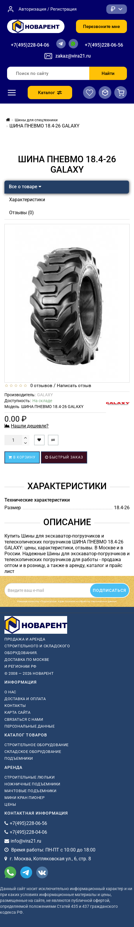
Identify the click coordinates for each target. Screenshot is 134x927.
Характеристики (27, 199)
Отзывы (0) (21, 212)
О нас (10, 692)
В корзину (22, 457)
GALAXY (45, 394)
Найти (108, 73)
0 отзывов (40, 385)
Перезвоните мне (101, 26)
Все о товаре (25, 186)
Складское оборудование (32, 751)
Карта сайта (17, 712)
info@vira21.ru (26, 841)
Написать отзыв (74, 385)
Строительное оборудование (36, 745)
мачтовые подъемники (30, 791)
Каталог (50, 92)
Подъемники (18, 758)
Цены (10, 804)
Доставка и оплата (25, 699)
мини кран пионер (24, 797)
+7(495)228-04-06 (30, 45)
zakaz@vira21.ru (73, 56)
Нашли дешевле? (30, 426)
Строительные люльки (29, 777)
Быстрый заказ (64, 457)
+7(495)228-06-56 (104, 45)
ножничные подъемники (32, 784)
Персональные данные (29, 726)
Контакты (15, 705)
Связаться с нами (23, 719)
